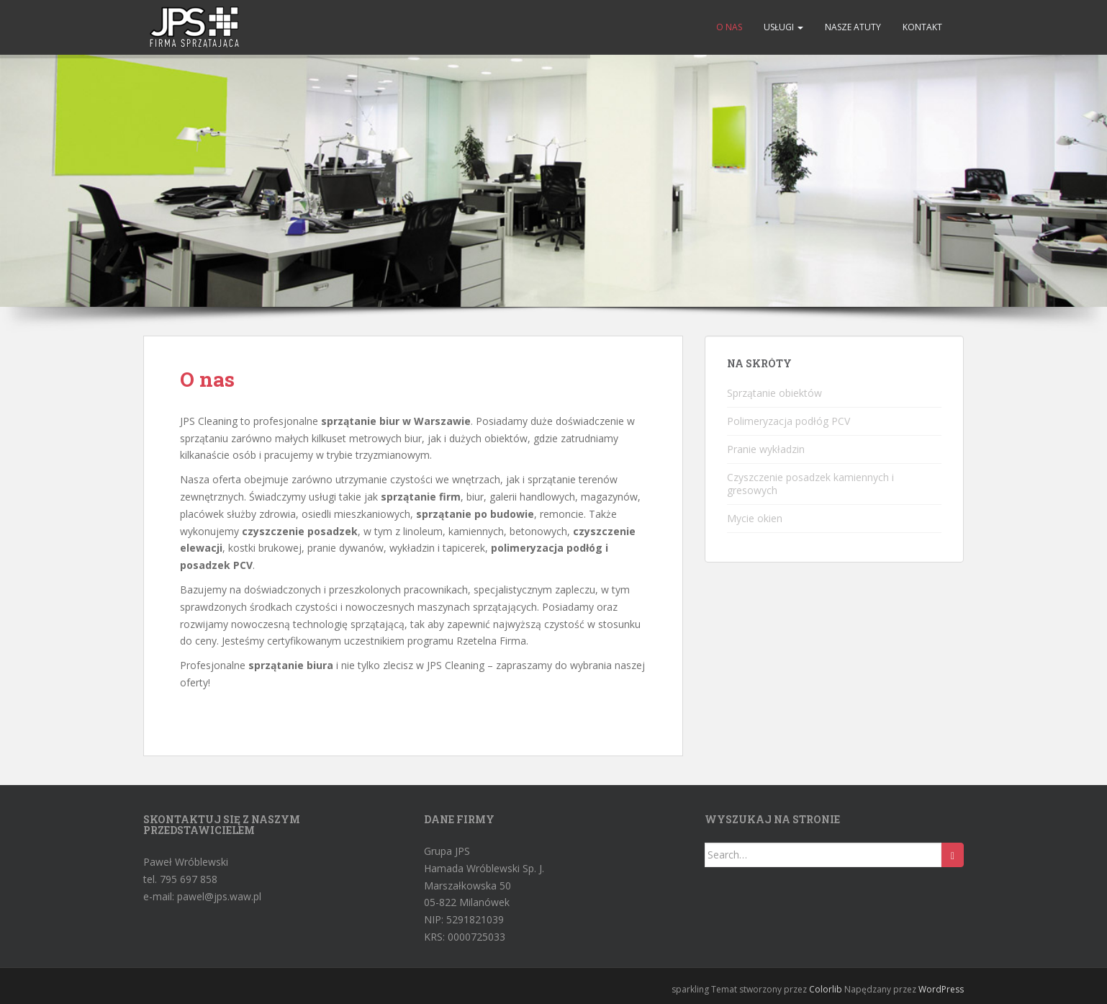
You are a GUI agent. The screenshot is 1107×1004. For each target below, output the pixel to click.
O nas (729, 27)
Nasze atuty (853, 27)
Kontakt (922, 27)
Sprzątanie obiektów (774, 393)
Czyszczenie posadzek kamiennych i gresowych (810, 483)
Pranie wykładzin (766, 449)
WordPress (941, 989)
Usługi (783, 27)
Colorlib (825, 989)
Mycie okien (754, 518)
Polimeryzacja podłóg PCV (788, 421)
